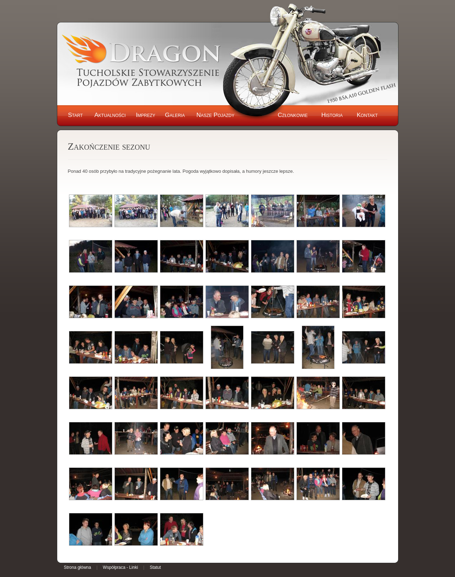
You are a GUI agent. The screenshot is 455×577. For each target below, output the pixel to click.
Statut (155, 567)
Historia (332, 115)
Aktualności (109, 115)
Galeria (175, 115)
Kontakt (367, 115)
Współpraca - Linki (120, 567)
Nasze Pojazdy (215, 115)
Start (75, 115)
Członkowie (292, 115)
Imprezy (145, 115)
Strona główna (77, 567)
